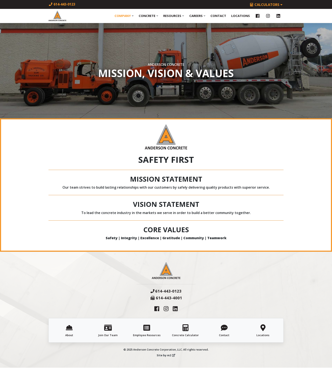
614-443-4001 (166, 303)
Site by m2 (166, 360)
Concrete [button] (148, 18)
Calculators (266, 4)
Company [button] (124, 18)
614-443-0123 (61, 4)
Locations (240, 18)
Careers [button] (197, 18)
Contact (218, 18)
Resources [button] (173, 18)
